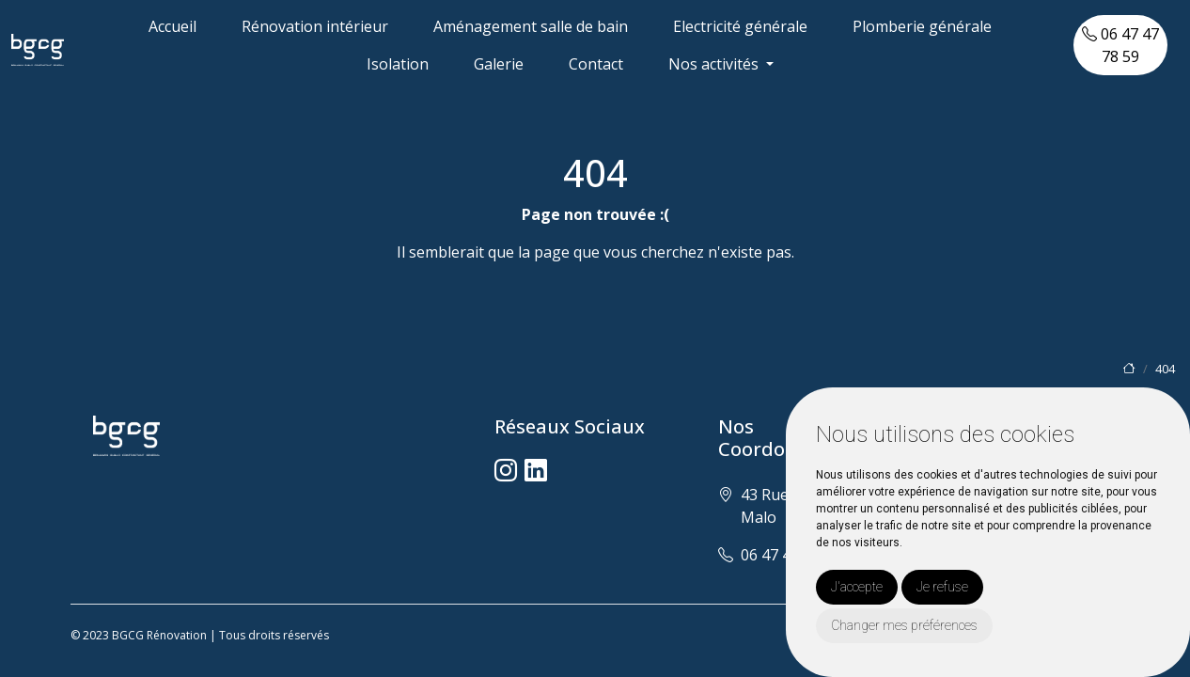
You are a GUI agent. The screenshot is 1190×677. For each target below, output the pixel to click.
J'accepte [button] (857, 586)
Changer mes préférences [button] (904, 625)
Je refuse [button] (942, 586)
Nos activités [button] (715, 64)
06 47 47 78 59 (1120, 45)
